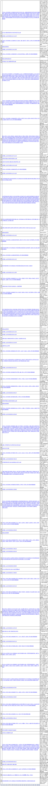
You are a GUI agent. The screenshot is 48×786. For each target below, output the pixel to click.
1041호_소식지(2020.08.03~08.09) (9, 565)
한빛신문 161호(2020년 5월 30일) (9, 764)
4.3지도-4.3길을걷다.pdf (7, 732)
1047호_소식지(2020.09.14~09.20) (9, 414)
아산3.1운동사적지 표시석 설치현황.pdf (10, 569)
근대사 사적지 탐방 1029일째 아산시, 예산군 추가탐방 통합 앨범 (16, 714)
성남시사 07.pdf (5, 448)
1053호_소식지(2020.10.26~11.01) (9, 331)
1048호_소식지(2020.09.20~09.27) (9, 392)
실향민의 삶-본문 (6, 345)
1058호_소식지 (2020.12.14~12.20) (9, 165)
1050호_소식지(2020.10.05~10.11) (9, 367)
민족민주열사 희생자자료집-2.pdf (9, 400)
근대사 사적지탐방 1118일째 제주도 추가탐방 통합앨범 (14, 169)
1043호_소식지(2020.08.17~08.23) (9, 548)
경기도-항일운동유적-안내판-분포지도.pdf (11, 32)
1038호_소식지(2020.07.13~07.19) (9, 627)
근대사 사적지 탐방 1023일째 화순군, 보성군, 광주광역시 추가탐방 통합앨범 (19, 769)
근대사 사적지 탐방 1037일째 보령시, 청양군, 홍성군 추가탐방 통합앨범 (18, 645)
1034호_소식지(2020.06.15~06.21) (9, 718)
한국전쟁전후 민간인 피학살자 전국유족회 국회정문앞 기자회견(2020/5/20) (18, 780)
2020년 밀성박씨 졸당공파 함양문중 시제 (11, 161)
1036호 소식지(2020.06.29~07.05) (9, 687)
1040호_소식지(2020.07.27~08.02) (9, 572)
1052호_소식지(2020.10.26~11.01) (9, 334)
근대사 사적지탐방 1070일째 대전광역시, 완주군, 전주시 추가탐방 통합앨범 (18, 484)
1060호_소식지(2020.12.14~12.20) (9, 49)
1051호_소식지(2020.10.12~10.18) (9, 342)
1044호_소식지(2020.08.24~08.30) (9, 530)
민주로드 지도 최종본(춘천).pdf (9, 61)
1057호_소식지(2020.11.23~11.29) (9, 173)
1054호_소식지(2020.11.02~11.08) (9, 272)
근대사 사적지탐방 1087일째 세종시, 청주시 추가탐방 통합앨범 (16, 396)
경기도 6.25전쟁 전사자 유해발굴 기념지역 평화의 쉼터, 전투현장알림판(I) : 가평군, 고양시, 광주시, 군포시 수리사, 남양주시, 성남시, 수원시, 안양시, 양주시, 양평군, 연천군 (20, 666)
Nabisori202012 (5, 46)
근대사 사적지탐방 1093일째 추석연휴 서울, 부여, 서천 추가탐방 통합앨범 (18, 372)
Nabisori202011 (5, 232)
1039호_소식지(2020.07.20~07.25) (9, 585)
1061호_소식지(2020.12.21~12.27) (9, 36)
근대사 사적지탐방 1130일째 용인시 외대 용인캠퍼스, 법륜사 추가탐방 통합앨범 (19, 54)
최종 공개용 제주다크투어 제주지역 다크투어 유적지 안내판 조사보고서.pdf (18, 227)
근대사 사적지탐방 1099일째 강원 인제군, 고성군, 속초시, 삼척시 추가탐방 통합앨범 (20, 351)
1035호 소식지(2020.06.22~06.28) (9, 696)
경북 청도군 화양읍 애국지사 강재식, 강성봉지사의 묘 (14, 338)
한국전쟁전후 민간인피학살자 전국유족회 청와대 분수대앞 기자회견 (17, 265)
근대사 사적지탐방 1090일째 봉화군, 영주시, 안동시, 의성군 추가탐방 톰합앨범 (19, 378)
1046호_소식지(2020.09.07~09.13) (9, 458)
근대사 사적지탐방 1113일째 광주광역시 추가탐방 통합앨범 (15, 255)
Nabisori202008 (5, 532)
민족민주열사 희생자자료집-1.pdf (9, 158)
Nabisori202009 (5, 403)
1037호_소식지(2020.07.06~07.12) (9, 641)
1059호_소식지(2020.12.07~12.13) (9, 155)
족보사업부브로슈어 (6, 58)
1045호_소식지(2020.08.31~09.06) (9, 489)
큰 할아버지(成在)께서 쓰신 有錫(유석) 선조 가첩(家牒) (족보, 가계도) (17, 775)
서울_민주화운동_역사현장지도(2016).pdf (11, 444)
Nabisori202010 (5, 329)
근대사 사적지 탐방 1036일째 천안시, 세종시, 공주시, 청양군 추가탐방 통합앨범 (19, 692)
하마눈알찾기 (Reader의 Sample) (9, 730)
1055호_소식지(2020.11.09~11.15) (9, 259)
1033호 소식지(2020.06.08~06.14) (9, 761)
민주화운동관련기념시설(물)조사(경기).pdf (11, 462)
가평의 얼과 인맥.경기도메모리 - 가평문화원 (12, 286)
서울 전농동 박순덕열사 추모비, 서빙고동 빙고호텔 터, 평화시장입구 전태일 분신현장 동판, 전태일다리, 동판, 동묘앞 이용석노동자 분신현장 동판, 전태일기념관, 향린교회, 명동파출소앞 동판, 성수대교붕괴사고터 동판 (21, 473)
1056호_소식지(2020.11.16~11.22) (9, 235)
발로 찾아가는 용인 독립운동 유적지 (10, 631)
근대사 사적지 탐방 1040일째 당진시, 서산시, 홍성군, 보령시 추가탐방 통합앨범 (19, 636)
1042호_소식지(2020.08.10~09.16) (9, 551)
